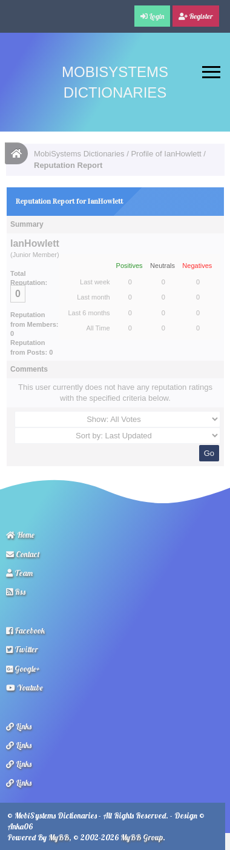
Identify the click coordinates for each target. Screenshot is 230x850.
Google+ (23, 669)
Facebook (25, 630)
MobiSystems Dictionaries (79, 153)
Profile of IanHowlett (166, 153)
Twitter (22, 649)
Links (18, 726)
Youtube (24, 687)
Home (20, 535)
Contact (23, 554)
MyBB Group (141, 837)
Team (19, 573)
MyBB (58, 837)
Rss (15, 592)
